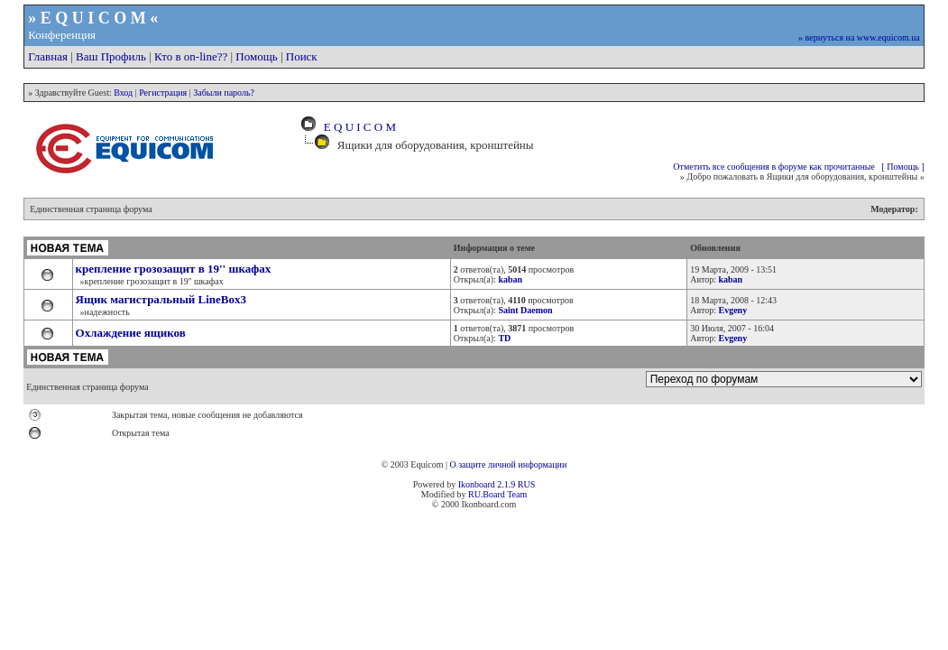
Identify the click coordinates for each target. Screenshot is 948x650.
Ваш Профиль (111, 56)
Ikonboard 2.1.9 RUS (497, 484)
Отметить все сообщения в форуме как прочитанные (774, 167)
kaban (730, 279)
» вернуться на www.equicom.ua (859, 37)
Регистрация (163, 93)
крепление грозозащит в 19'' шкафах (174, 268)
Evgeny (732, 310)
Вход (123, 93)
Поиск (302, 56)
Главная (48, 56)
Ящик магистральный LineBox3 (161, 299)
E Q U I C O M (357, 127)
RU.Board (486, 494)
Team (517, 494)
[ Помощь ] (902, 167)
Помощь (256, 56)
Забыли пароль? (223, 93)
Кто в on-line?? (190, 56)
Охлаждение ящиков (131, 332)
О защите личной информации (507, 464)
